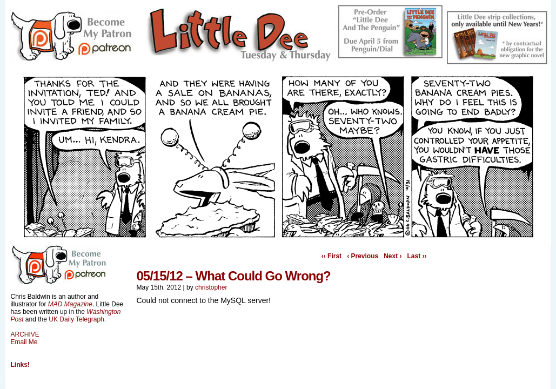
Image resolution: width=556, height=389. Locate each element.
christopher (211, 287)
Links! (20, 364)
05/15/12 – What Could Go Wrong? (234, 276)
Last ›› (417, 256)
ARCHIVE (25, 334)
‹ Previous (362, 256)
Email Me (24, 342)
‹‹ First (331, 256)
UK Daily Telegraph (76, 319)
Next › (392, 256)
